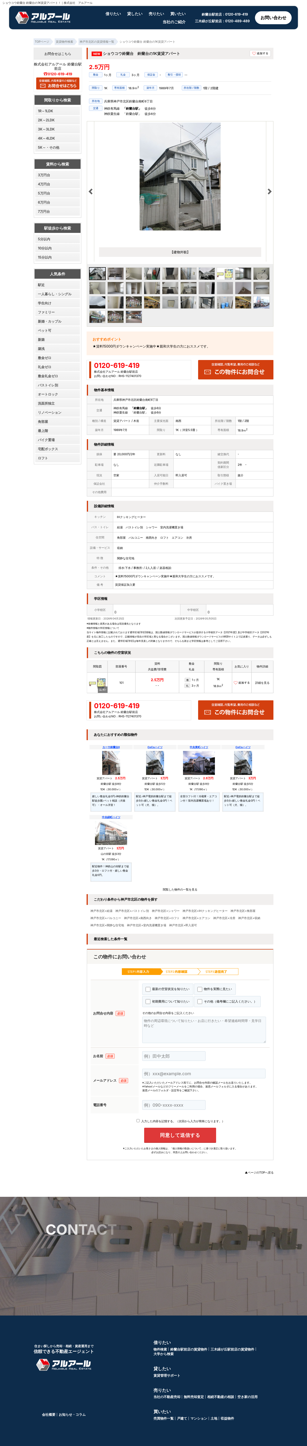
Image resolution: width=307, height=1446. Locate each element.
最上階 (43, 431)
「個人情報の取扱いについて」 (187, 1148)
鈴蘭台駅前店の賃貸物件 (188, 1349)
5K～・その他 (48, 147)
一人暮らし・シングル (54, 294)
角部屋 (43, 421)
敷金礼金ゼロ (48, 376)
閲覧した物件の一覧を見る (180, 889)
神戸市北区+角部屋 (242, 911)
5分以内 (44, 239)
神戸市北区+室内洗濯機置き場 (146, 925)
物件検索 (160, 1349)
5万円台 (44, 193)
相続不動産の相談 (220, 1397)
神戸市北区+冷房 (224, 918)
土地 (214, 1418)
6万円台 (44, 202)
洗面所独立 (46, 403)
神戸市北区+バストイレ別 (132, 911)
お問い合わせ (273, 17)
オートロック (48, 394)
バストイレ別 (48, 385)
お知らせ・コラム (72, 1414)
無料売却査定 (194, 1397)
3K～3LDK (46, 129)
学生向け (44, 303)
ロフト (43, 458)
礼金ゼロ (44, 367)
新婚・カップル (49, 321)
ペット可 (44, 330)
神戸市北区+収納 (249, 918)
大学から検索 (164, 1354)
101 (121, 683)
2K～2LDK (46, 120)
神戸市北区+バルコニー (105, 918)
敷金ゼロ (44, 358)
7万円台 (44, 211)
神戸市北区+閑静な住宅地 (107, 925)
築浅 (41, 349)
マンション (198, 1418)
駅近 (41, 285)
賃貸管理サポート (167, 1375)
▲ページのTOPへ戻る (259, 1172)
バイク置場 (46, 440)
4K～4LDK (46, 138)
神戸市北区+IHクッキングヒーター (205, 911)
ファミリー (46, 312)
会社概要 (48, 1414)
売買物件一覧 (164, 1418)
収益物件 (227, 1418)
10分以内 (45, 248)
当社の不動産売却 (167, 1397)
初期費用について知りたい (167, 1001)
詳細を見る (262, 683)
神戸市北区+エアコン (196, 918)
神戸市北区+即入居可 (183, 925)
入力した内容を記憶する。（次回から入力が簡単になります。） (180, 1121)
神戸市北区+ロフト (167, 918)
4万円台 (44, 184)
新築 (41, 339)
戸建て (182, 1418)
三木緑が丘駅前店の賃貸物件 (232, 1349)
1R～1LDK (45, 111)
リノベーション (49, 412)
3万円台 (44, 175)
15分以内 (45, 257)
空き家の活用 (247, 1397)
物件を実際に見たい (214, 989)
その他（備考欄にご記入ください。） (227, 1001)
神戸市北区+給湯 (101, 911)
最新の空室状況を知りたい (167, 989)
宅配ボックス (48, 449)
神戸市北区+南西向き (138, 918)
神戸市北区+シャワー (166, 911)
